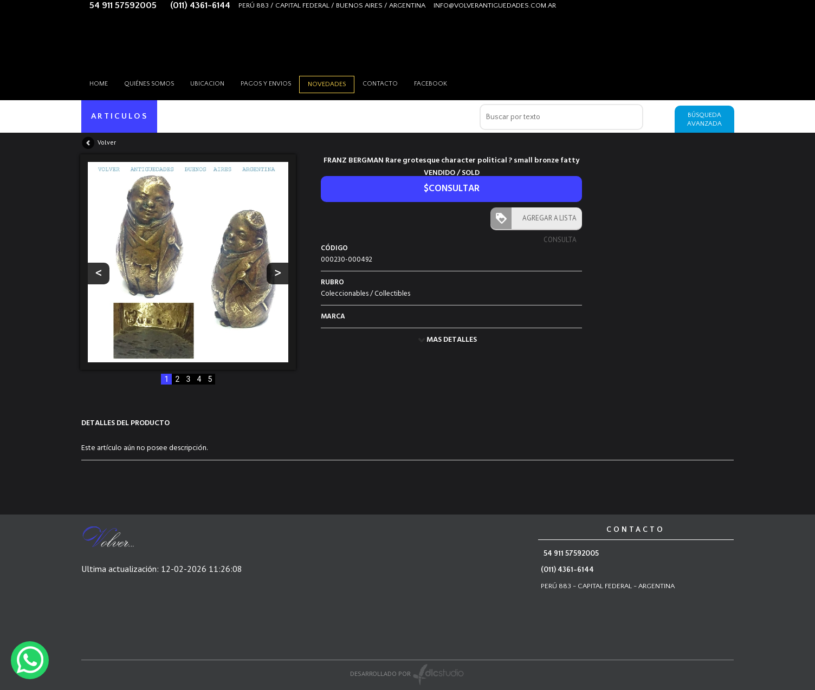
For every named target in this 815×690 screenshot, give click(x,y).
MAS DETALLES (451, 340)
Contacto (380, 83)
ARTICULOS (119, 116)
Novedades (327, 84)
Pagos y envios (266, 83)
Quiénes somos (149, 83)
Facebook (430, 83)
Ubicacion (207, 83)
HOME (98, 83)
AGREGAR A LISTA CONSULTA (547, 221)
